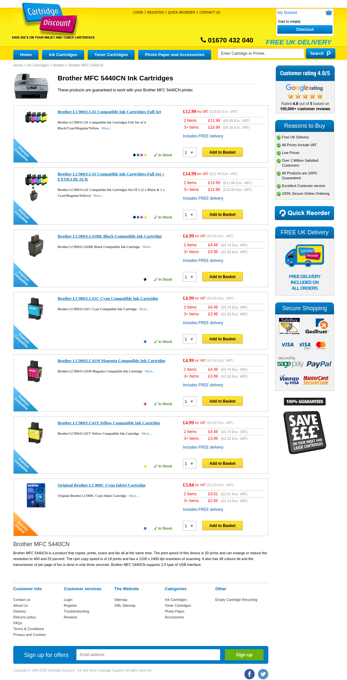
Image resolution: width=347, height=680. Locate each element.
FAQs (17, 623)
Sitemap (120, 600)
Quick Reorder (181, 12)
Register (155, 12)
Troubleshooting (76, 611)
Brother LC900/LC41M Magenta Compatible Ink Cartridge (111, 360)
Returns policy (24, 617)
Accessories (174, 617)
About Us (20, 605)
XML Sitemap (125, 605)
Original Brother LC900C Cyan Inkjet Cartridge (102, 485)
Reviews (70, 617)
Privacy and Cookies (29, 635)
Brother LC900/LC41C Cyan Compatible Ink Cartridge (108, 298)
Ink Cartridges (63, 54)
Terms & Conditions (28, 629)
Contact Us (209, 12)
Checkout (305, 29)
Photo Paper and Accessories (174, 54)
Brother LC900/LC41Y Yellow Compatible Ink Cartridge (109, 422)
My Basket (287, 12)
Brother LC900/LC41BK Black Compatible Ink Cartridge (110, 236)
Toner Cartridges (111, 54)
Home (26, 54)
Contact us (21, 600)
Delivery (19, 611)
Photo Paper (175, 611)
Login (138, 12)
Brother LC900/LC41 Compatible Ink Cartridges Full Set (109, 111)
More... (107, 128)
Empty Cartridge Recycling (236, 600)
